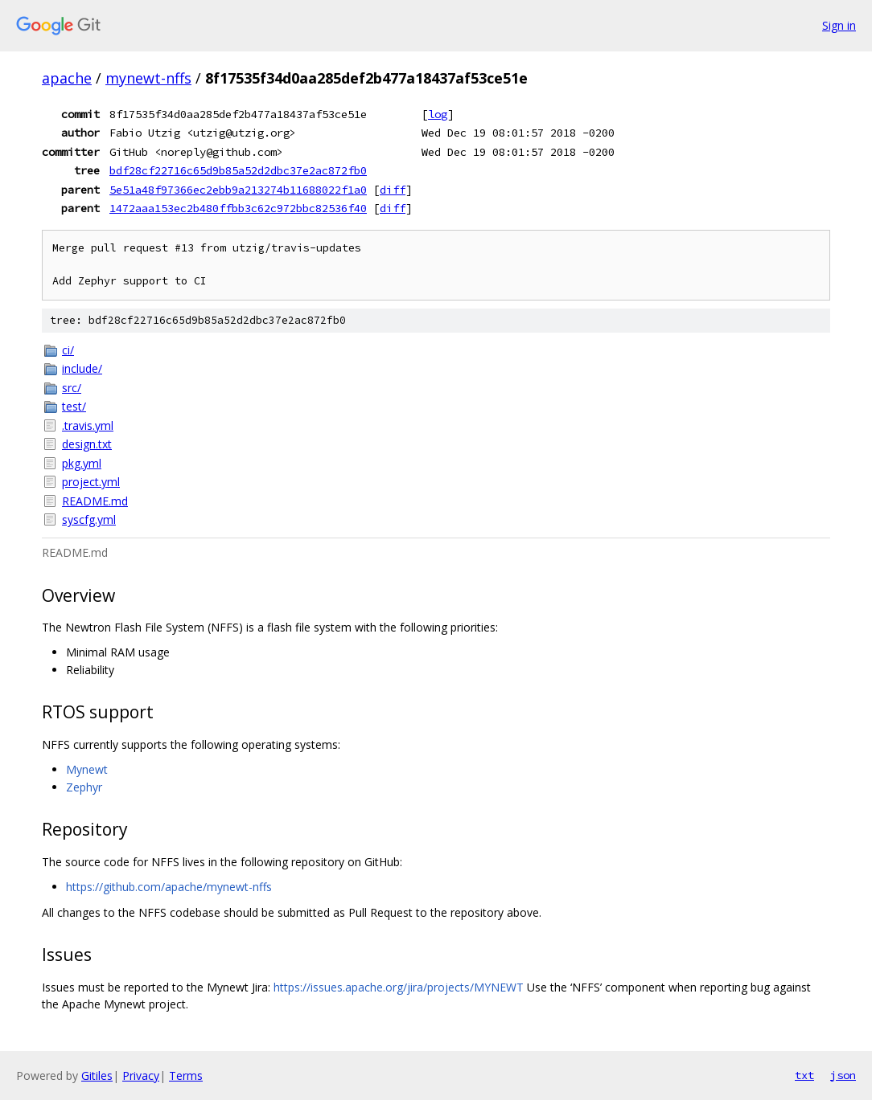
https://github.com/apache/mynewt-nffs (169, 886)
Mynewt (87, 769)
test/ (74, 406)
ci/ (68, 350)
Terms (186, 1075)
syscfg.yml (89, 519)
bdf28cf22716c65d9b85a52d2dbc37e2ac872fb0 (238, 170)
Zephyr (84, 787)
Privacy (140, 1075)
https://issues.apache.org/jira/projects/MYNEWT (399, 987)
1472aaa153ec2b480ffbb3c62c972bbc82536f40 (238, 208)
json (843, 1075)
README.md (95, 501)
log (437, 114)
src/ (71, 387)
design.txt (87, 444)
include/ (82, 368)
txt (804, 1075)
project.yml (91, 481)
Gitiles (97, 1075)
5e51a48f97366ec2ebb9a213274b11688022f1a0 (238, 189)
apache (67, 78)
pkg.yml (81, 463)
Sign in (839, 25)
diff (392, 189)
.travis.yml (87, 425)
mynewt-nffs (148, 78)
